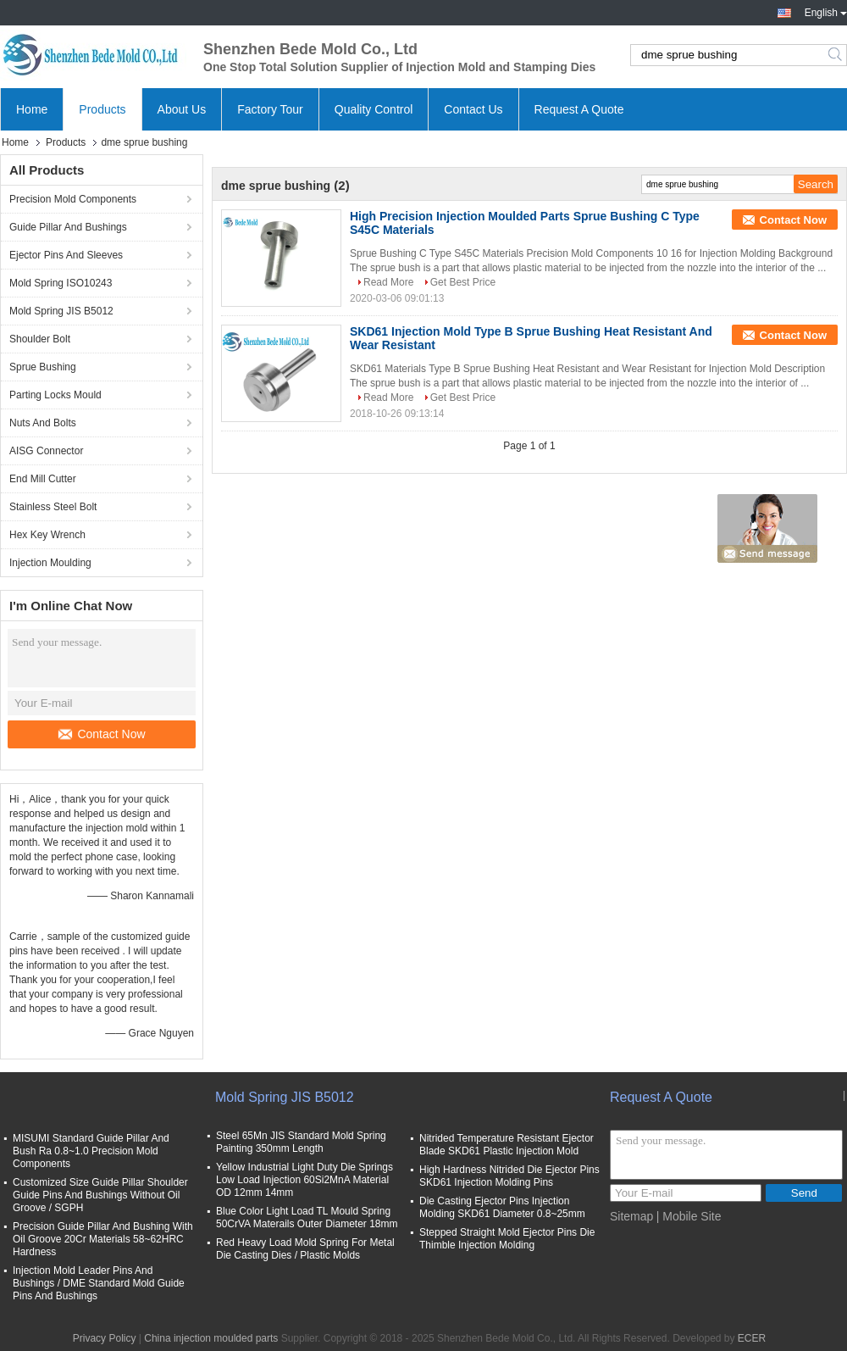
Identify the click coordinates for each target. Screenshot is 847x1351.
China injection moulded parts (211, 1338)
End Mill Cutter (42, 479)
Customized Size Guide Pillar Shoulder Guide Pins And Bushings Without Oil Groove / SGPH (100, 1195)
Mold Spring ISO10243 (60, 283)
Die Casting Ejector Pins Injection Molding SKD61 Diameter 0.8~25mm (502, 1207)
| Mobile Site (689, 1216)
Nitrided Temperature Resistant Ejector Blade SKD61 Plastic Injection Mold (506, 1144)
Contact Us (473, 109)
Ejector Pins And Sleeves (66, 255)
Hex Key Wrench (47, 535)
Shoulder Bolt (39, 339)
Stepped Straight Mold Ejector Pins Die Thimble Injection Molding (507, 1238)
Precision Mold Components (72, 199)
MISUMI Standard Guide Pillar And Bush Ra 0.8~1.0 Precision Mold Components (91, 1151)
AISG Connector (46, 451)
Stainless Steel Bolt (53, 507)
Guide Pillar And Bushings (68, 227)
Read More (388, 282)
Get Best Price (462, 282)
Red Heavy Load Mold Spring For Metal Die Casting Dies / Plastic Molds (305, 1249)
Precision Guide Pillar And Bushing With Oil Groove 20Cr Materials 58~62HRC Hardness (103, 1239)
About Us (182, 109)
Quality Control (374, 109)
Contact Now (101, 734)
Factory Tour (270, 109)
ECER (752, 1338)
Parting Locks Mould (55, 395)
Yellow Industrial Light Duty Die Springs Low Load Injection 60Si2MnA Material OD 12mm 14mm (304, 1179)
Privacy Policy (104, 1338)
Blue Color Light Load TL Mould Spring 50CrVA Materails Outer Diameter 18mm (307, 1217)
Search (836, 55)
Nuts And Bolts (42, 423)
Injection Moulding (50, 563)
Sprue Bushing (42, 367)
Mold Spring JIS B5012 (61, 311)
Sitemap (631, 1216)
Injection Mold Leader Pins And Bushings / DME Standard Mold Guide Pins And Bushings (99, 1283)
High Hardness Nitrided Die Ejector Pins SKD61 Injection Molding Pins (509, 1176)
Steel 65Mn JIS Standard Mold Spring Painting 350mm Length (301, 1142)
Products (102, 109)
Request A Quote (579, 109)
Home (31, 109)
